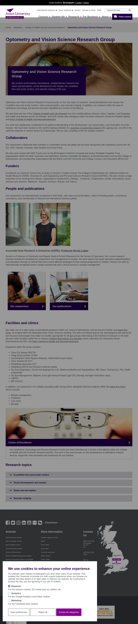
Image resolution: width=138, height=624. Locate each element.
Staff (99, 10)
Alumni (77, 10)
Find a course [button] (125, 17)
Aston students (66, 10)
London (79, 3)
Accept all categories (69, 616)
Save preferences (18, 616)
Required (16, 590)
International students (47, 10)
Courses (44, 16)
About (106, 16)
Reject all (42, 616)
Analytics (16, 597)
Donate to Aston (89, 10)
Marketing (16, 605)
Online (86, 3)
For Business (91, 16)
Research (74, 16)
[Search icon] (130, 10)
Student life (59, 16)
